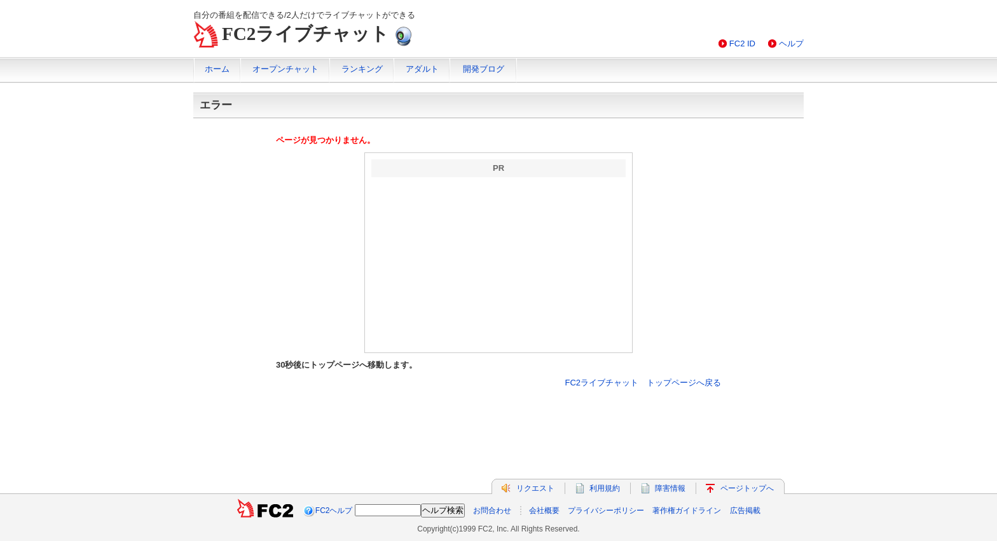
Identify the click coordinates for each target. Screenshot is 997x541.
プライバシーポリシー (606, 510)
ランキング (362, 69)
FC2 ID (742, 43)
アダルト (422, 69)
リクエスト (535, 488)
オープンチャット (285, 69)
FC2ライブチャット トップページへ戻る (643, 382)
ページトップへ (747, 488)
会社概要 (544, 510)
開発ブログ (483, 69)
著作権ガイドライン (686, 510)
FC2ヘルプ (334, 510)
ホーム (217, 69)
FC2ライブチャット (305, 33)
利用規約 (604, 488)
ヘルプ (791, 43)
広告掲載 (745, 510)
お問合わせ (492, 510)
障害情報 (670, 488)
